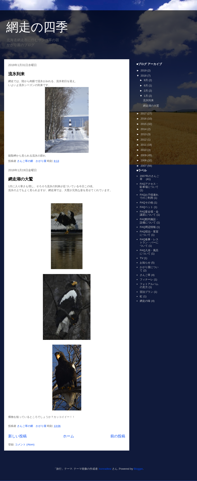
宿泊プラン (146, 291)
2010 (144, 149)
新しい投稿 (17, 436)
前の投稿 (117, 436)
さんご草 (145, 275)
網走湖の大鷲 (20, 179)
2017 (144, 113)
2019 (144, 70)
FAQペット (146, 207)
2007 (144, 165)
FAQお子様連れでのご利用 (149, 196)
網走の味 (145, 300)
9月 (146, 80)
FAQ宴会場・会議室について (149, 213)
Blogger (138, 468)
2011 (144, 144)
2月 (146, 90)
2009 (144, 155)
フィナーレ (146, 279)
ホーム (68, 436)
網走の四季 (37, 27)
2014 (144, 129)
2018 (144, 75)
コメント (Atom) (24, 444)
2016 (144, 118)
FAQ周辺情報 (148, 227)
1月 (146, 95)
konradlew (105, 468)
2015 (144, 123)
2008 (144, 160)
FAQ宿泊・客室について (149, 233)
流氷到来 (16, 74)
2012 (144, 139)
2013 (144, 134)
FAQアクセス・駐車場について (149, 185)
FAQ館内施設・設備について (149, 221)
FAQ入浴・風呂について (149, 252)
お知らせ (145, 262)
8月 (146, 85)
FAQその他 (146, 202)
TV (141, 258)
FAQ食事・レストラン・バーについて (149, 242)
